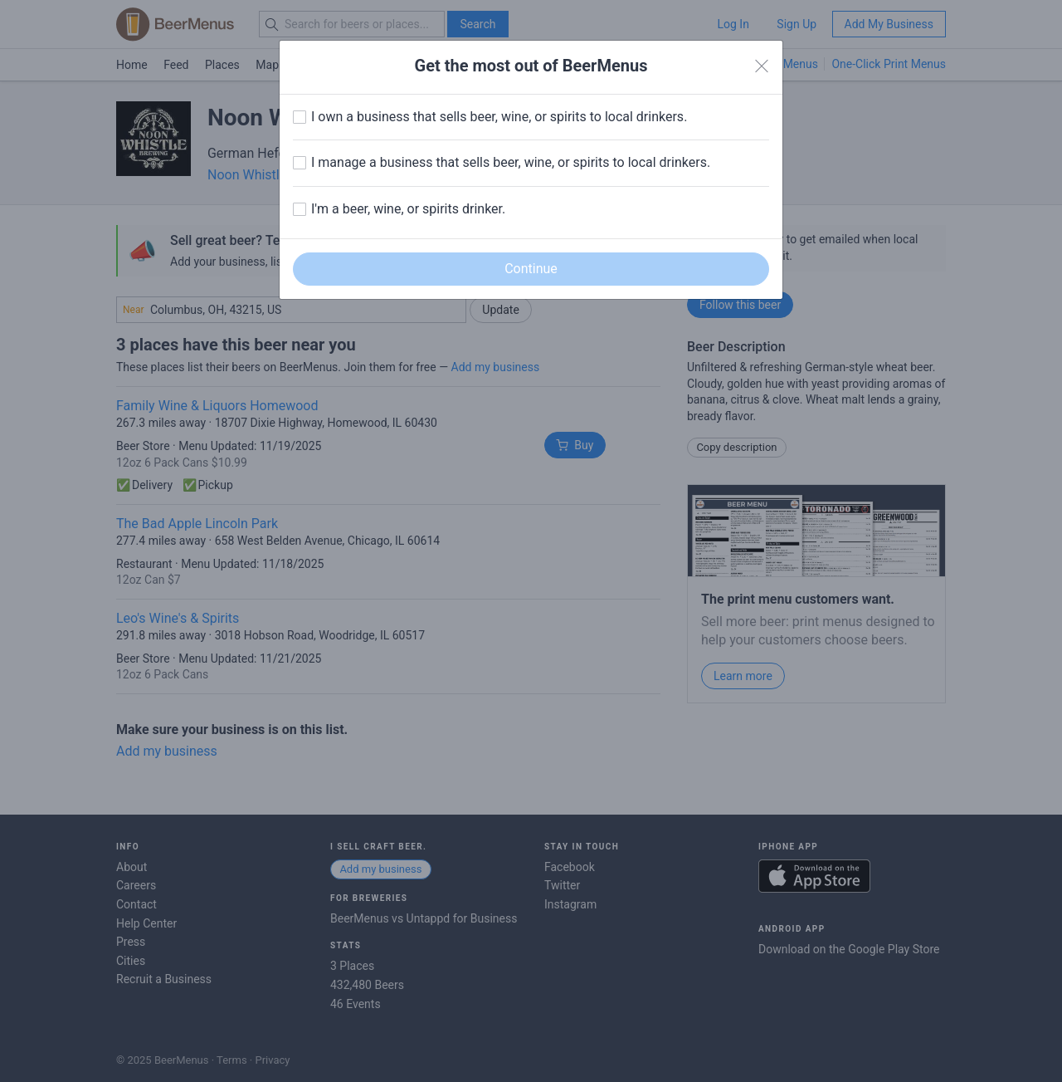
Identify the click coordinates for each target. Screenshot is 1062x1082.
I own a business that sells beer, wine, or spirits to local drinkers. (499, 117)
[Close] (761, 66)
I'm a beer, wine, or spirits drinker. (408, 209)
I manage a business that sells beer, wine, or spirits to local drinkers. (510, 162)
